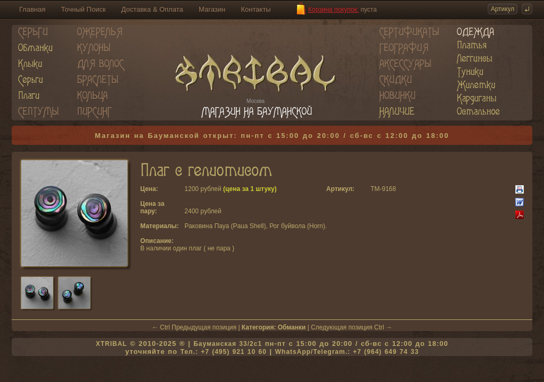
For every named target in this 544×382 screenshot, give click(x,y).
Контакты (256, 9)
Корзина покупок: (333, 9)
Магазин (212, 9)
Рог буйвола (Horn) (297, 226)
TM (374, 189)
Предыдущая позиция (204, 327)
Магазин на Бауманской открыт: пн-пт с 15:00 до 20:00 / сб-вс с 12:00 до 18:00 (272, 136)
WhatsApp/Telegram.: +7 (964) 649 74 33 (347, 351)
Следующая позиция (341, 327)
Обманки (292, 327)
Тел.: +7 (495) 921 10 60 (223, 351)
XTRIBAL (111, 344)
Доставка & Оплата (152, 9)
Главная (32, 9)
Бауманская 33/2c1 (227, 344)
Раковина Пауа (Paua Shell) (225, 226)
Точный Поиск (83, 9)
